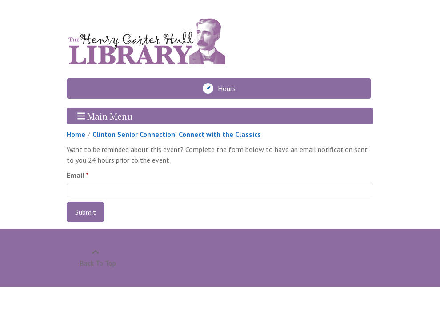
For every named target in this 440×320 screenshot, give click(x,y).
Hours (229, 88)
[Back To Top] (95, 257)
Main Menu (105, 116)
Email (75, 175)
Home (76, 134)
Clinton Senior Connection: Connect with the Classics (176, 134)
